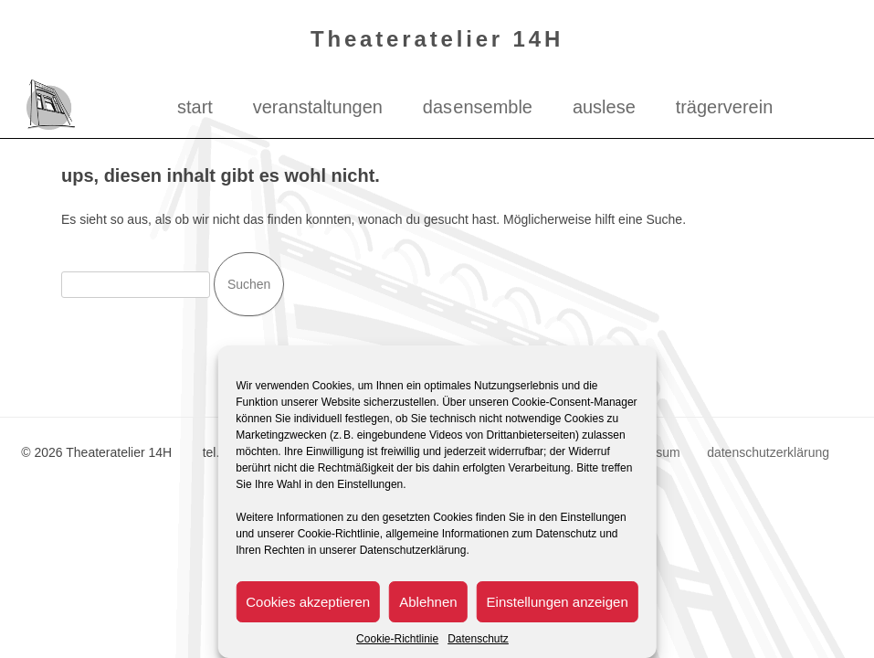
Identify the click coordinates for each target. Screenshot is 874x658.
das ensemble (477, 107)
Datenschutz (478, 638)
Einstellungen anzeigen (557, 602)
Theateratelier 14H (437, 39)
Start (195, 107)
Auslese (604, 107)
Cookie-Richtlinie (397, 638)
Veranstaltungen (318, 107)
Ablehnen (428, 602)
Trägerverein (725, 107)
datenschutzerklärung (768, 452)
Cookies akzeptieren (308, 602)
